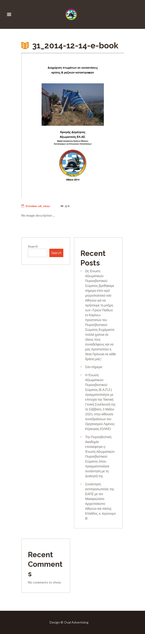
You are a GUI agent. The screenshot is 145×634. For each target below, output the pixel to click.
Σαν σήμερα (93, 367)
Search (33, 246)
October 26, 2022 (35, 206)
